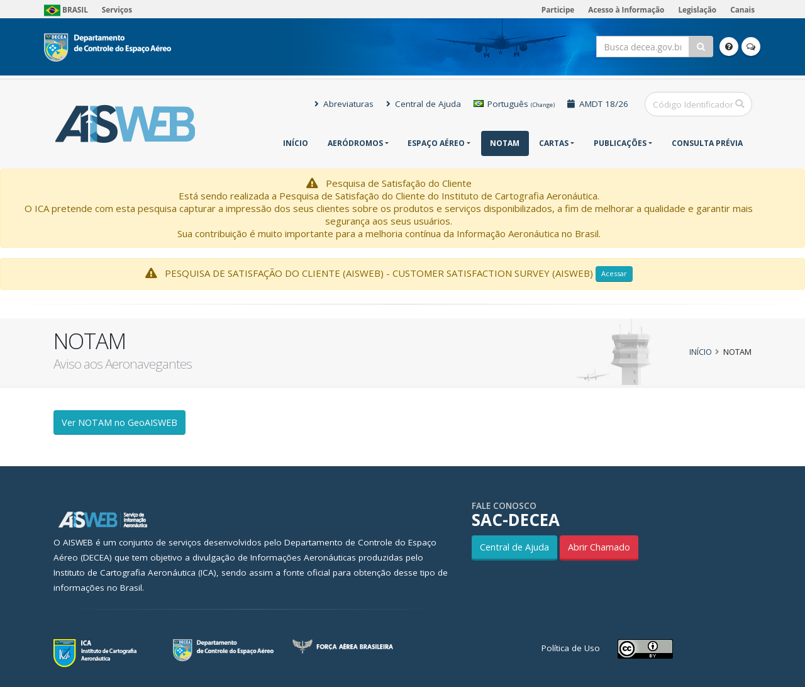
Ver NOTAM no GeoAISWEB (119, 422)
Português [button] (514, 103)
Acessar (614, 273)
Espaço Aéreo (436, 143)
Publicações (620, 143)
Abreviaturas (344, 103)
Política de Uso (570, 648)
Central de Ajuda (423, 103)
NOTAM (504, 143)
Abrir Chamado (599, 547)
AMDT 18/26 (597, 103)
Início (295, 143)
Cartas (554, 143)
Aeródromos (355, 143)
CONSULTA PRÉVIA (707, 143)
